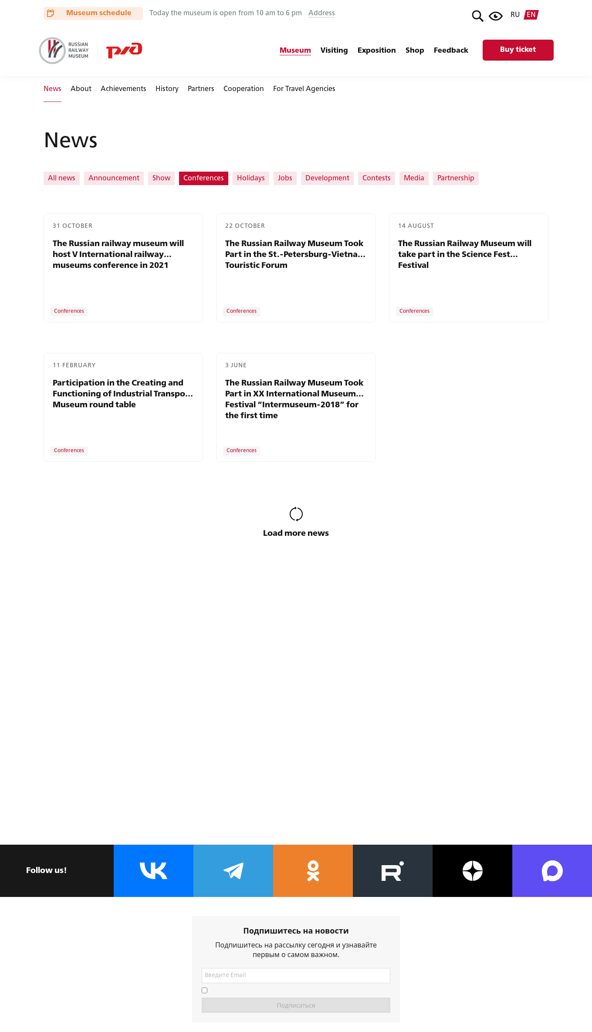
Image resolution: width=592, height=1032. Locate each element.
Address (321, 13)
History (167, 89)
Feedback (451, 50)
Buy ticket (518, 50)
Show (161, 178)
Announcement (113, 178)
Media (414, 178)
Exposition (377, 50)
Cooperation (243, 89)
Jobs (285, 178)
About (81, 89)
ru (515, 15)
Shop (415, 50)
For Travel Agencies (304, 89)
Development (327, 178)
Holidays (251, 178)
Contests (376, 178)
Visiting (334, 50)
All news (61, 178)
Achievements (123, 89)
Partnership (455, 178)
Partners (201, 89)
